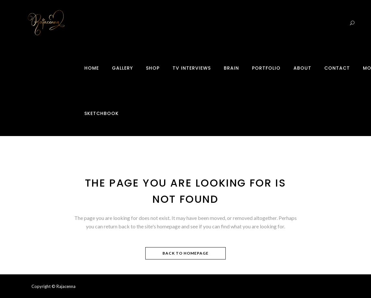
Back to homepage (185, 253)
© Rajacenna (64, 286)
